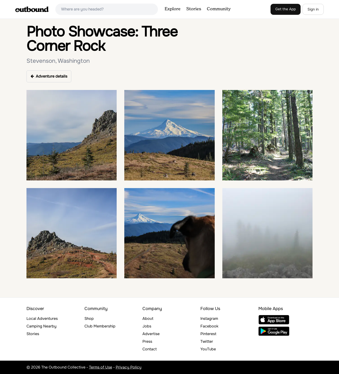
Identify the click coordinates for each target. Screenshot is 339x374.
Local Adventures (42, 318)
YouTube (208, 349)
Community (219, 9)
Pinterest (208, 333)
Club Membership (99, 326)
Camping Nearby (41, 326)
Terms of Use (100, 367)
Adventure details (49, 76)
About (147, 318)
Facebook (209, 326)
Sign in (313, 9)
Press (147, 341)
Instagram (209, 318)
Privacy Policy (128, 367)
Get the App (285, 9)
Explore (173, 9)
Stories (193, 9)
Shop (89, 318)
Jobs (146, 326)
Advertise (151, 333)
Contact (149, 349)
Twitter (206, 341)
